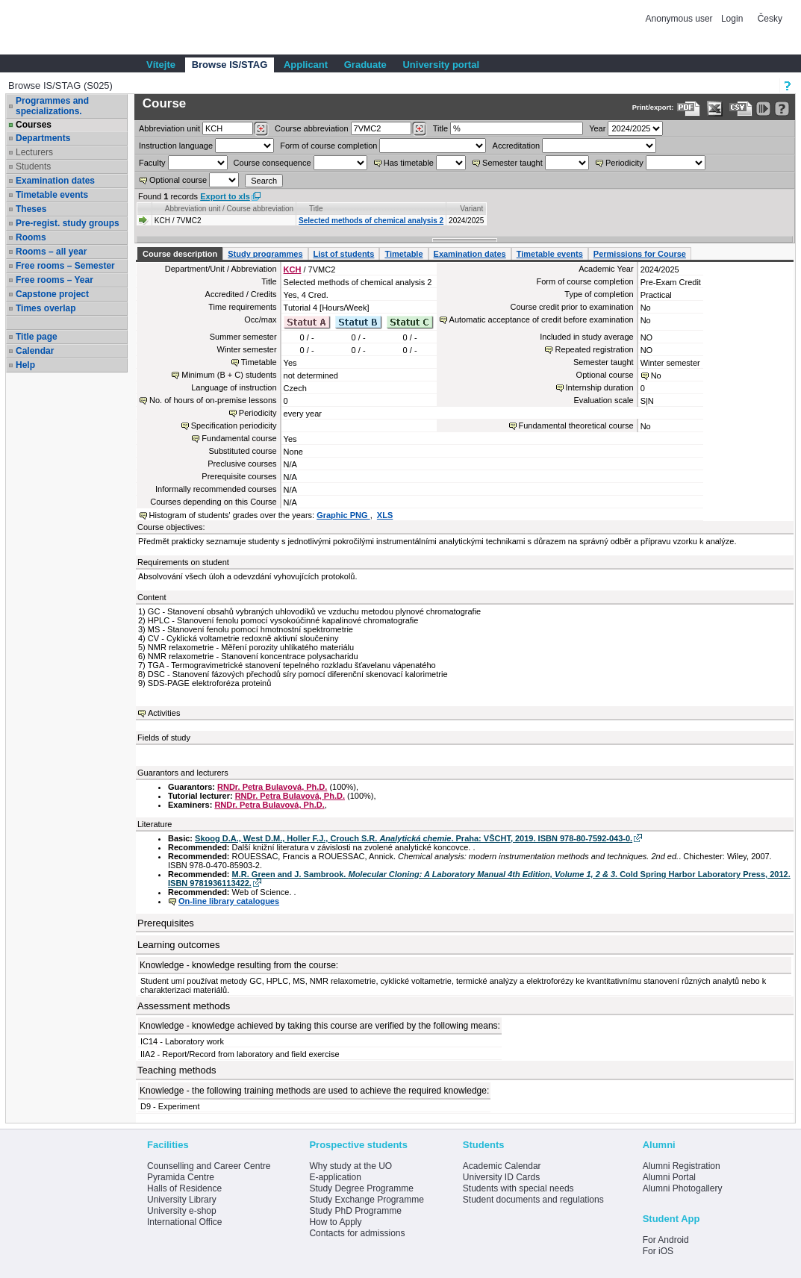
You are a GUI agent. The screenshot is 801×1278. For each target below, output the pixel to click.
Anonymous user (680, 18)
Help (25, 365)
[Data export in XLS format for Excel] (714, 108)
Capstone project (52, 294)
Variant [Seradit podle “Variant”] (471, 209)
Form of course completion (328, 145)
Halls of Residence (184, 1188)
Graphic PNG (343, 515)
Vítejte (160, 64)
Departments (43, 138)
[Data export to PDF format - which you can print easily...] (688, 108)
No (656, 375)
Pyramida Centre (180, 1177)
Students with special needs (518, 1188)
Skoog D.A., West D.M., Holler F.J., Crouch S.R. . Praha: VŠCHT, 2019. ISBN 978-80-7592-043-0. (413, 838)
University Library (181, 1199)
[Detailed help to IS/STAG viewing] (782, 108)
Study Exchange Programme (366, 1199)
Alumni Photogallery (683, 1188)
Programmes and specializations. (52, 106)
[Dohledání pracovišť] (261, 129)
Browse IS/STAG (230, 64)
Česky (770, 18)
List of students (344, 253)
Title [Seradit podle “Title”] (316, 209)
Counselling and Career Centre (208, 1166)
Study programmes (265, 253)
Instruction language (176, 145)
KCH (293, 269)
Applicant (306, 64)
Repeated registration (594, 349)
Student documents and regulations (533, 1199)
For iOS (658, 1251)
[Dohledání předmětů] (419, 129)
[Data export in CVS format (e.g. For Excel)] (740, 108)
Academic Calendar (502, 1166)
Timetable (403, 253)
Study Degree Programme (361, 1188)
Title (440, 128)
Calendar (35, 351)
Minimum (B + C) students (228, 374)
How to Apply (335, 1222)
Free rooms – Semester (65, 266)
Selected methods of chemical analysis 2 (371, 220)
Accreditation (516, 145)
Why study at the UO (350, 1166)
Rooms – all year (51, 251)
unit (169, 128)
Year (597, 128)
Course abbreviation (311, 128)
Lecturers (34, 152)
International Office (184, 1222)
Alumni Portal (669, 1177)
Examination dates (55, 180)
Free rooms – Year (54, 280)
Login (732, 18)
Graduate (365, 64)
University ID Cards (501, 1177)
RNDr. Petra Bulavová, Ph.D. (272, 786)
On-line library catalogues (228, 901)
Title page (36, 336)
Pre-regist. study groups (67, 223)
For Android (666, 1240)
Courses (34, 124)
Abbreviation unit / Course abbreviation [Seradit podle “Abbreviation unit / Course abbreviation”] (229, 209)
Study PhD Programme (355, 1211)
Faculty (152, 162)
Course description (180, 253)
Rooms (31, 237)
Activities (164, 712)
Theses (31, 209)
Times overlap (45, 308)
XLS (385, 515)
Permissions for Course (639, 253)
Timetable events (52, 195)
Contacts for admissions (357, 1233)
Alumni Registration (681, 1166)
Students (33, 166)
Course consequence (272, 162)
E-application (335, 1177)
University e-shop (181, 1211)
